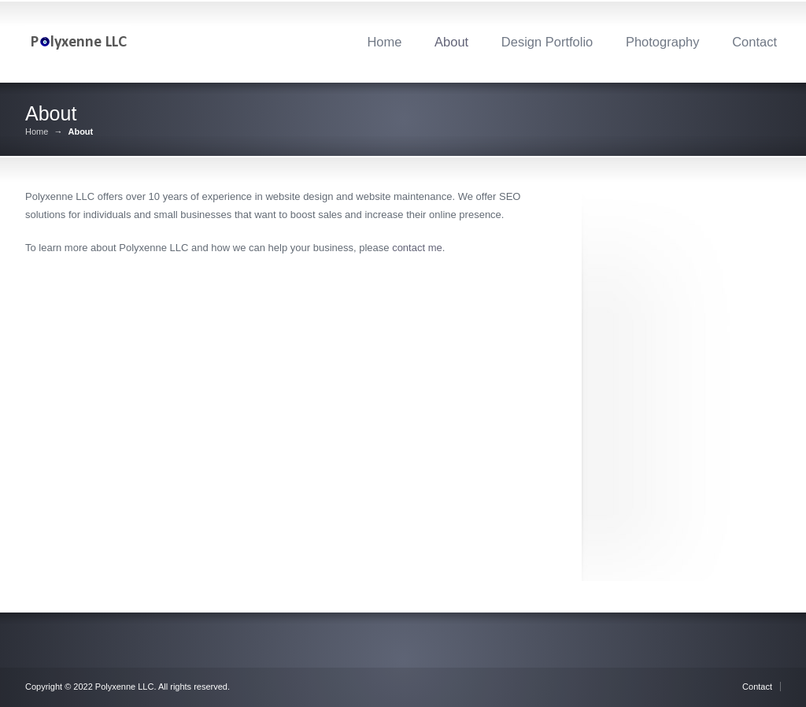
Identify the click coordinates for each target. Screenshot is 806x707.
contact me (417, 248)
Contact (754, 42)
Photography (663, 42)
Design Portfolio (547, 42)
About (451, 42)
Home (384, 42)
